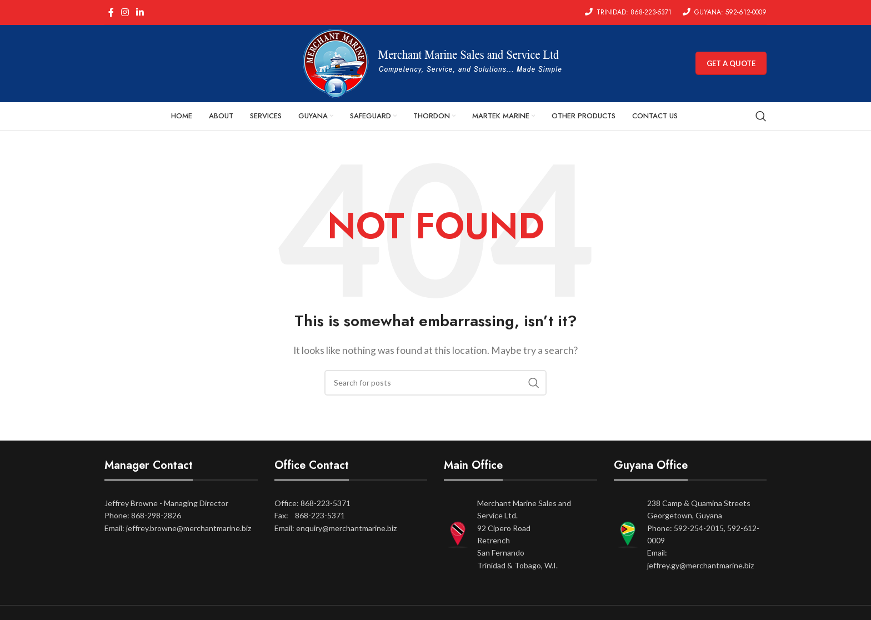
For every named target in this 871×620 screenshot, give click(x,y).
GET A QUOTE (731, 63)
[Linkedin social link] (140, 12)
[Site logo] (435, 62)
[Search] (761, 117)
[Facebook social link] (110, 12)
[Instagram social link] (124, 12)
